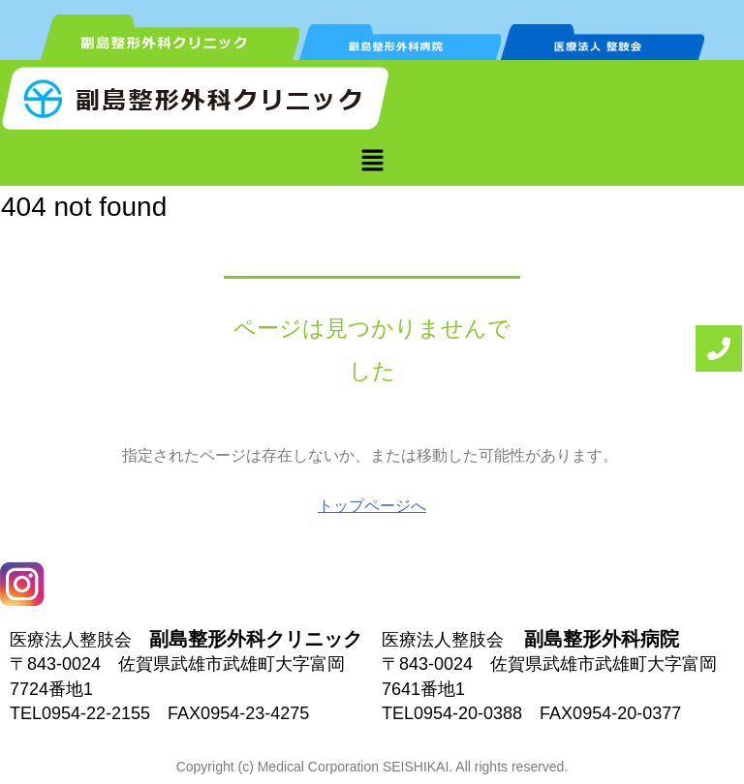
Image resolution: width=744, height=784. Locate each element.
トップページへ (372, 506)
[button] (372, 159)
